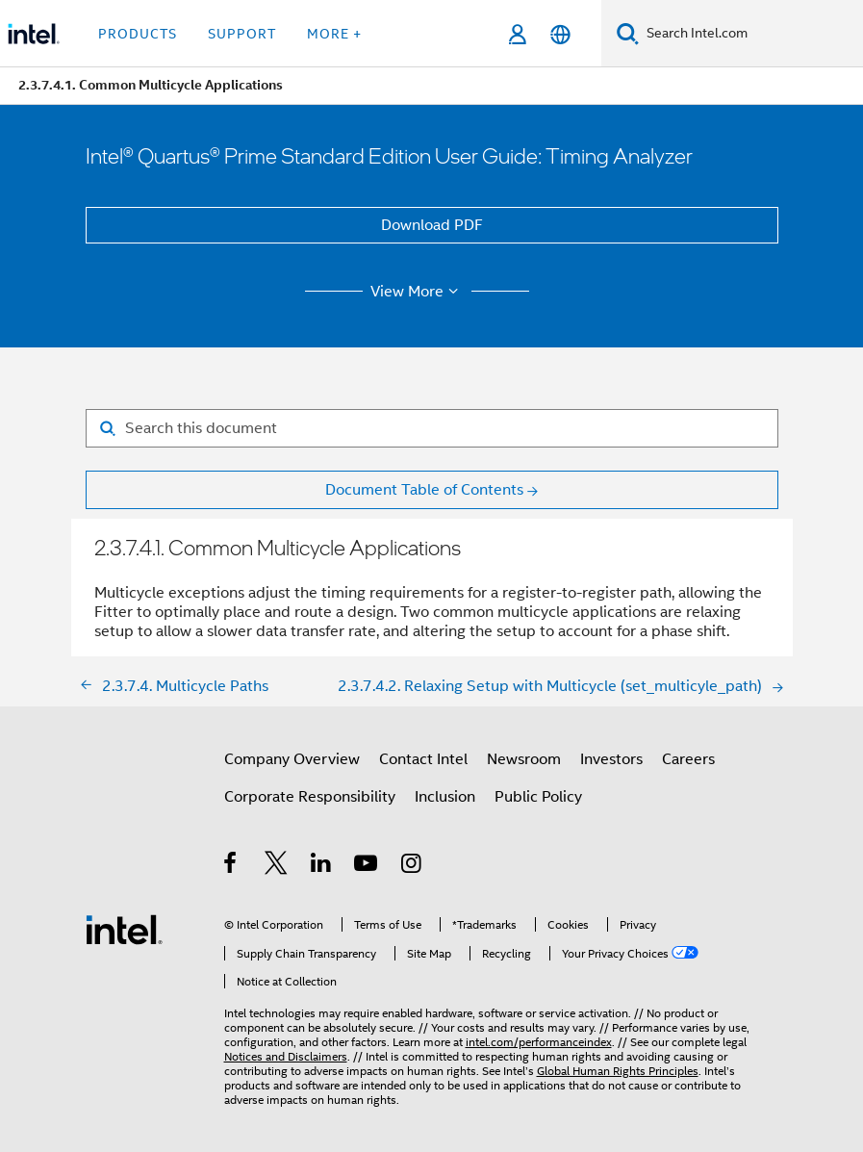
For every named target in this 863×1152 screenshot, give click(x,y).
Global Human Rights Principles (617, 1070)
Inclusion (445, 796)
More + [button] (334, 33)
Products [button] (137, 33)
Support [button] (242, 33)
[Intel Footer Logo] (124, 928)
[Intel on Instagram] (412, 866)
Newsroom (524, 759)
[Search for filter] (432, 428)
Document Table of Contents (424, 489)
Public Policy (538, 796)
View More (417, 291)
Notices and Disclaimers (285, 1056)
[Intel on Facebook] (231, 866)
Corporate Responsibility (309, 796)
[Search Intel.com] (751, 34)
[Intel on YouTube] (367, 866)
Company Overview (292, 759)
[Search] (628, 33)
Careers (688, 759)
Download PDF (432, 225)
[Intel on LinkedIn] (322, 866)
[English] (560, 34)
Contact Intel (423, 759)
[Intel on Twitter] (277, 866)
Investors (611, 759)
